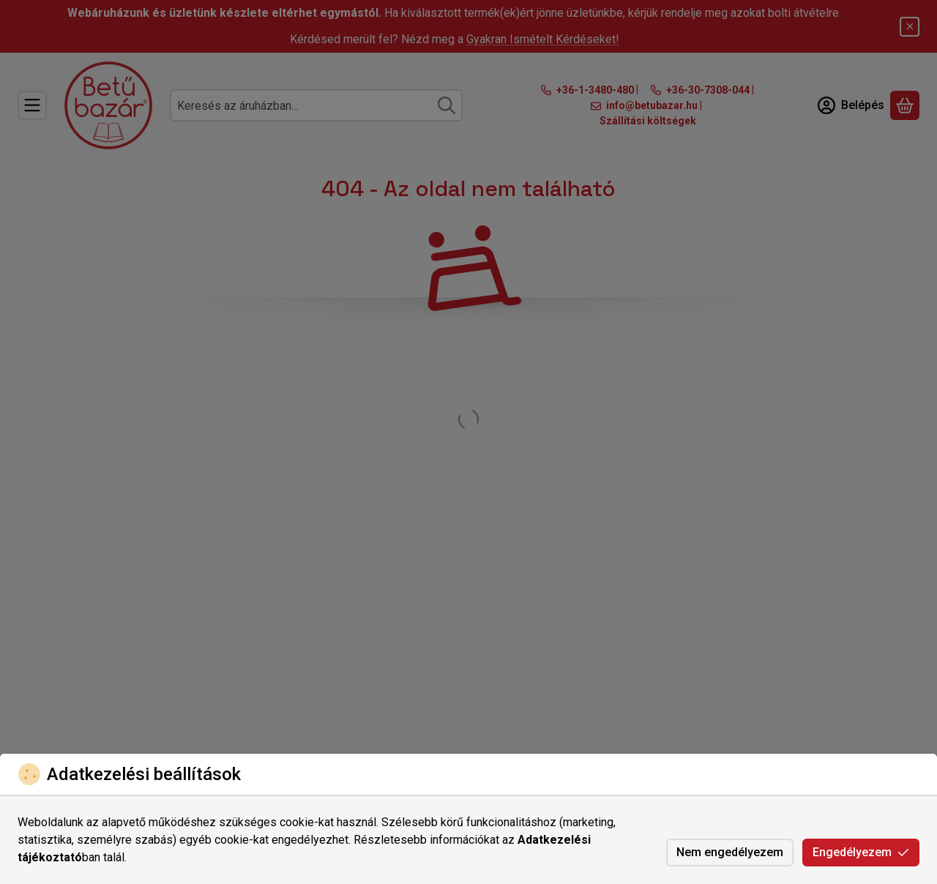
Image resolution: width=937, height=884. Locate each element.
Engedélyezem (861, 852)
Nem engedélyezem (729, 852)
